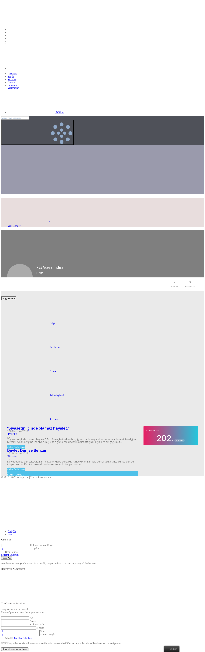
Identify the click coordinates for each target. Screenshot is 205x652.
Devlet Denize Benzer (27, 450)
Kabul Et (17, 638)
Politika (12, 434)
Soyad (33, 621)
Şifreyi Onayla (47, 634)
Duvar (29, 371)
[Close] (25, 526)
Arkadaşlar (32, 395)
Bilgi (28, 323)
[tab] (12, 531)
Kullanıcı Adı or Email (41, 545)
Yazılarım (30, 347)
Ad (31, 618)
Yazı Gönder (14, 226)
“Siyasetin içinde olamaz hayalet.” (38, 428)
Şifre (36, 548)
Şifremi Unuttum (10, 554)
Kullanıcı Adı (37, 624)
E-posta (40, 627)
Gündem (13, 456)
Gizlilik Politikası (23, 638)
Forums (30, 419)
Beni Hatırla (10, 552)
